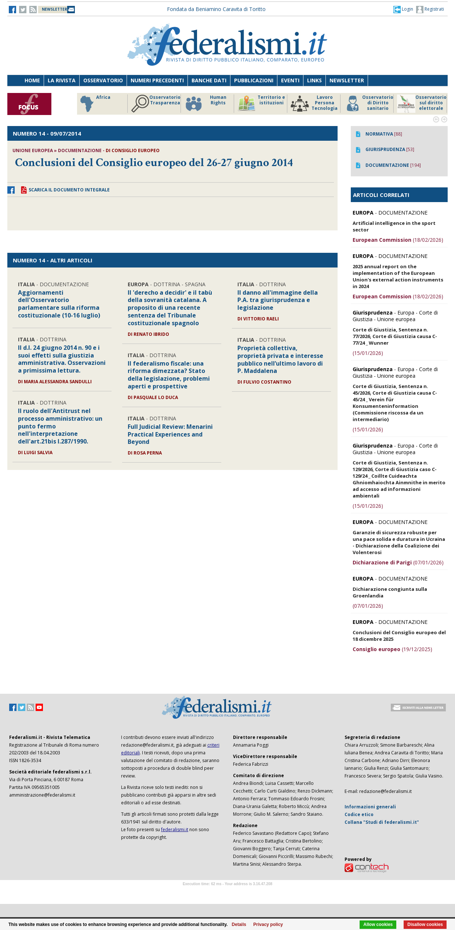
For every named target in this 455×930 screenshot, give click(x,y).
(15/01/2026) (368, 352)
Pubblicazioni (253, 80)
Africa (94, 103)
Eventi (290, 80)
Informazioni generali (370, 807)
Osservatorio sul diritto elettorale (422, 103)
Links (314, 80)
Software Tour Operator (227, 892)
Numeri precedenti (157, 80)
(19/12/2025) (392, 649)
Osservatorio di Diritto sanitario (368, 103)
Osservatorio (103, 80)
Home (32, 80)
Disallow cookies (425, 924)
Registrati (430, 9)
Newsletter (347, 80)
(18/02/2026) (398, 239)
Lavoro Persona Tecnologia (314, 103)
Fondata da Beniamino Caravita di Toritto (216, 9)
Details (239, 924)
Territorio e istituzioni (261, 103)
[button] (403, 9)
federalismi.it (174, 829)
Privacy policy (268, 924)
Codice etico (359, 814)
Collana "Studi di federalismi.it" (382, 822)
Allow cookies (378, 924)
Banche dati (209, 80)
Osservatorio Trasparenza (156, 103)
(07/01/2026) (398, 562)
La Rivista (62, 80)
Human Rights (205, 103)
